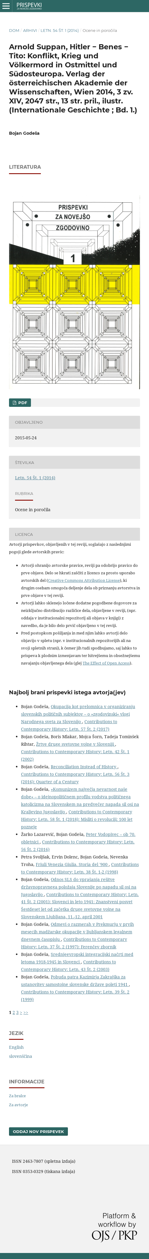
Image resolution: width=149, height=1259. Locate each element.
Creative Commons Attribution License (84, 580)
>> (25, 1012)
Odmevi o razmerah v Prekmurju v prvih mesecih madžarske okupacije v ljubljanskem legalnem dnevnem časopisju (77, 931)
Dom (14, 30)
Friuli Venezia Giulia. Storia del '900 (72, 864)
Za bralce (17, 1095)
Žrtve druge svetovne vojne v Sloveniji (75, 744)
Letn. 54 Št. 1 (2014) (60, 30)
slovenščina (20, 1056)
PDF (22, 402)
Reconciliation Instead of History (84, 766)
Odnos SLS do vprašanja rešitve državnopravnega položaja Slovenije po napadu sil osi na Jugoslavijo (78, 887)
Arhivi (30, 30)
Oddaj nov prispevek (38, 1131)
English (16, 1047)
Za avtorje (18, 1104)
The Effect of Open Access (106, 663)
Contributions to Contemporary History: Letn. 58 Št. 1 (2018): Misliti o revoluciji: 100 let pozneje (76, 819)
